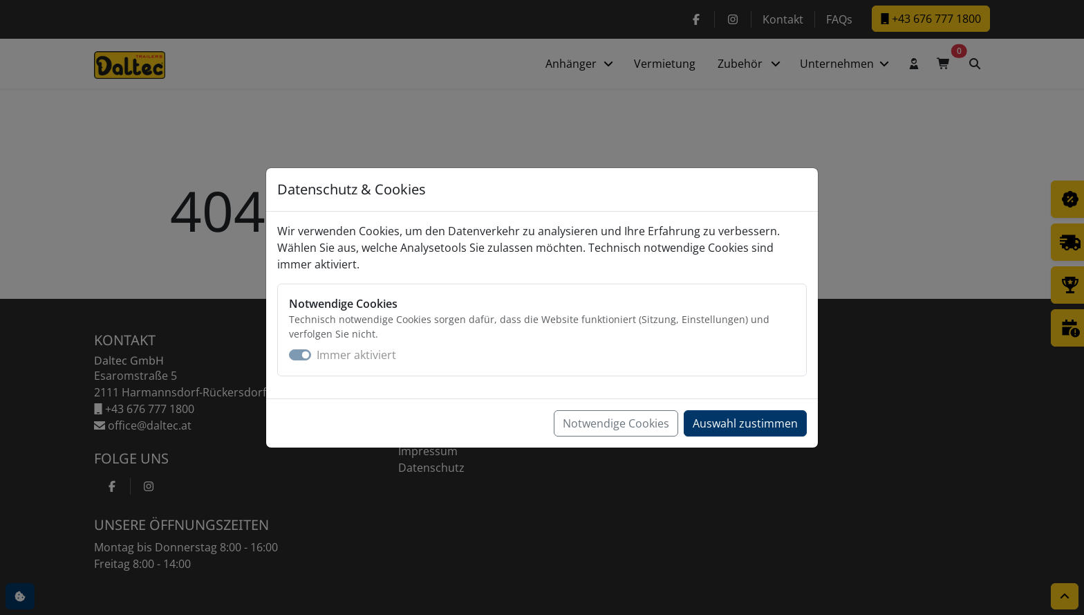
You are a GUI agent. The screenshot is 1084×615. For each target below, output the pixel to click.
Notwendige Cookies (616, 423)
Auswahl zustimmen (745, 423)
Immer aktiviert (356, 354)
